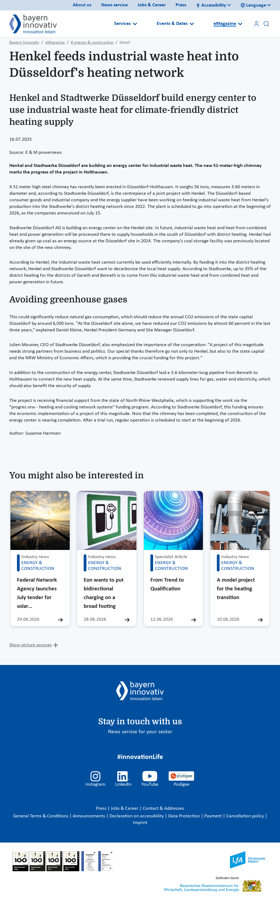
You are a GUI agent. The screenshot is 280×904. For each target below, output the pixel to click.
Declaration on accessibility (137, 816)
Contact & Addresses (163, 808)
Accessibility (211, 5)
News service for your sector (140, 732)
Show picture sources (30, 645)
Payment (213, 816)
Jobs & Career (152, 5)
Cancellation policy (245, 816)
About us (82, 5)
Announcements (89, 816)
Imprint (140, 822)
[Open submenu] (135, 23)
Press (181, 5)
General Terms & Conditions (41, 816)
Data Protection (184, 816)
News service (114, 5)
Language (253, 5)
